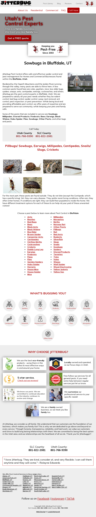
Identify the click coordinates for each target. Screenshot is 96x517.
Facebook (43, 498)
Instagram (57, 498)
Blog (59, 3)
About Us (23, 10)
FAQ (63, 10)
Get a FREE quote (18, 38)
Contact (79, 3)
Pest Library (48, 3)
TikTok (70, 498)
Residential (37, 10)
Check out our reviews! (28, 380)
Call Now (73, 10)
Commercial (52, 10)
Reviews (68, 3)
